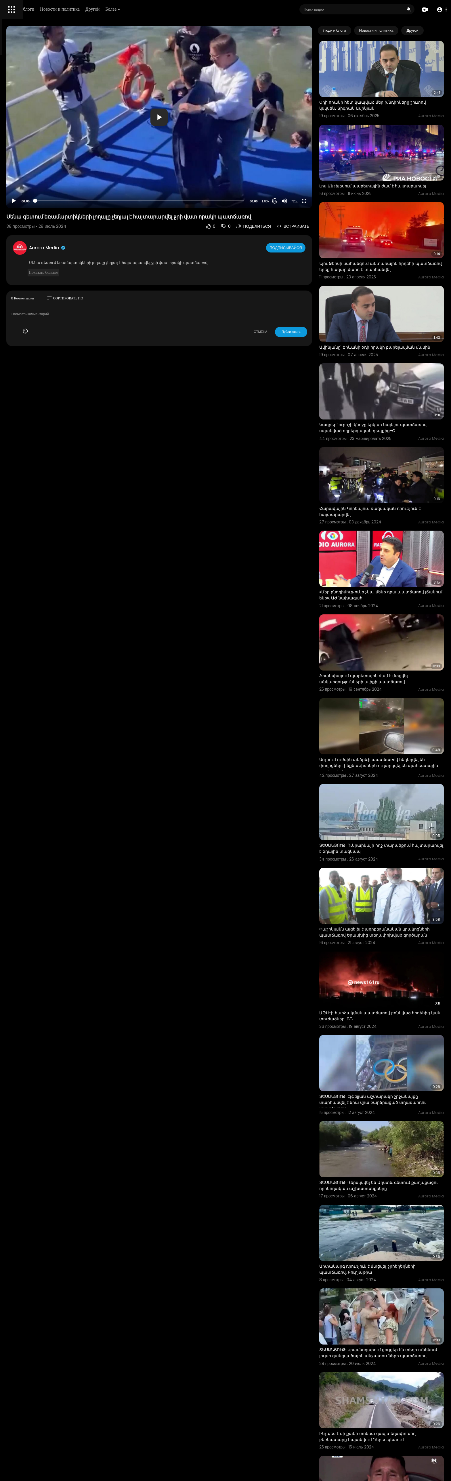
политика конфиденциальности (34, 189)
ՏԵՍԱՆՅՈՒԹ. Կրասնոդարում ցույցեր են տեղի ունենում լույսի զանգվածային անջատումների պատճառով (393, 1203)
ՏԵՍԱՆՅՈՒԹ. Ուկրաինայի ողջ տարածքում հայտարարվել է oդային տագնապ (388, 757)
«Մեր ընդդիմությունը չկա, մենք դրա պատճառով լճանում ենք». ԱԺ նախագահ (387, 535)
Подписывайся (310, 247)
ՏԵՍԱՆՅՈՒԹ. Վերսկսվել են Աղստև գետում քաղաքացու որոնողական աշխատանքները (390, 1054)
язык (38, 202)
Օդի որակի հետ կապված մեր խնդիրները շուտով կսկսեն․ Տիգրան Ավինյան (388, 94)
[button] (440, 9)
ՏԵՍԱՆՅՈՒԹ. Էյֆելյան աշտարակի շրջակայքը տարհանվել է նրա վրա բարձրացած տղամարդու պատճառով (392, 981)
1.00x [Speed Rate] (289, 201)
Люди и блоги (102, 9)
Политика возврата (23, 168)
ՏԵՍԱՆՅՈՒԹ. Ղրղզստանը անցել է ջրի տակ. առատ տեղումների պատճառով (389, 1424)
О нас (12, 195)
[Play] (92, 201)
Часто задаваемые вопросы (31, 175)
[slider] (191, 200)
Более (194, 9)
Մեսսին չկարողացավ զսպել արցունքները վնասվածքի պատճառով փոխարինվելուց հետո (388, 1351)
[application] (210, 117)
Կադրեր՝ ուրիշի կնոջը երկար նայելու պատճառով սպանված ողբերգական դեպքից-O (393, 390)
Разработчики (19, 202)
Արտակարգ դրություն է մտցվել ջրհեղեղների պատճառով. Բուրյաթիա (391, 1127)
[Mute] (308, 201)
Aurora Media (126, 248)
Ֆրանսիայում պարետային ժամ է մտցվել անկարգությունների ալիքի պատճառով (387, 608)
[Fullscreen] (327, 201)
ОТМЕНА (284, 331)
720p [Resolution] (318, 201)
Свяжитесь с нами (36, 195)
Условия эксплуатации (26, 182)
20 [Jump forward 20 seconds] (298, 201)
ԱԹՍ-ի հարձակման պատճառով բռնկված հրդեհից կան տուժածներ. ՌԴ (388, 905)
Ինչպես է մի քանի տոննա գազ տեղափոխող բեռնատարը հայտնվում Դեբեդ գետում (391, 1275)
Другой (174, 9)
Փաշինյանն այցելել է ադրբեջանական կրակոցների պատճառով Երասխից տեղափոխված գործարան (384, 833)
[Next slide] (436, 30)
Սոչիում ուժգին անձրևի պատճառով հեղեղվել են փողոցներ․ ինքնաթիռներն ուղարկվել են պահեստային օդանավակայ (392, 684)
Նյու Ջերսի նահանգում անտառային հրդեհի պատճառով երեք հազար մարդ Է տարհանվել (392, 241)
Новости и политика (142, 9)
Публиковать (314, 331)
